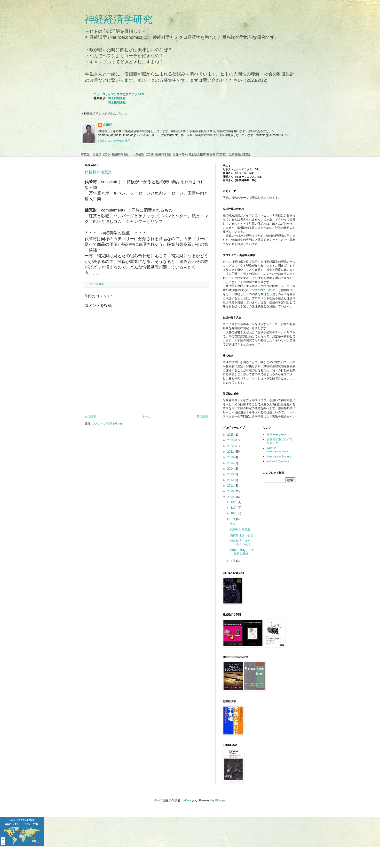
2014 (231, 468)
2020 (231, 457)
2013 (231, 474)
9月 (233, 519)
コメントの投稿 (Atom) (107, 423)
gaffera (186, 800)
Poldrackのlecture (278, 461)
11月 (234, 507)
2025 (231, 434)
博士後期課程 (117, 102)
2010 (231, 491)
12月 (234, 502)
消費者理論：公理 (241, 535)
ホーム (146, 416)
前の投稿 (202, 416)
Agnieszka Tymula (263, 290)
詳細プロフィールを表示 (114, 140)
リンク (123, 113)
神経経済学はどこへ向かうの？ (241, 542)
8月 (233, 560)
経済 (101, 283)
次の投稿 (90, 416)
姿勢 (233, 524)
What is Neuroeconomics (277, 449)
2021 (231, 451)
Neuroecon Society (279, 456)
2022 (231, 446)
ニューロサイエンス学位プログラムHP (119, 94)
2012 (231, 480)
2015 (231, 463)
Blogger (220, 800)
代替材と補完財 (98, 172)
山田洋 (107, 125)
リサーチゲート (277, 434)
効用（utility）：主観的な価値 (242, 551)
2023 (231, 440)
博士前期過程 (117, 98)
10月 (234, 513)
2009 (231, 497)
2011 (231, 485)
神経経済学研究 (118, 19)
